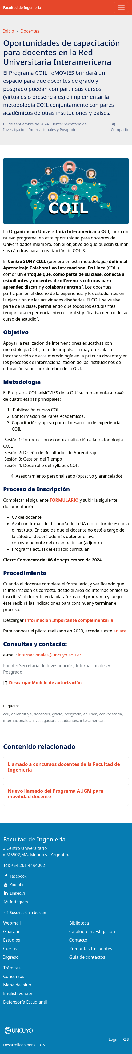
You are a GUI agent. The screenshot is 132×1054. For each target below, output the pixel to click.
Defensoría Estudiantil (25, 1002)
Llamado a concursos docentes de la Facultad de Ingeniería (64, 767)
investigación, (44, 720)
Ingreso (11, 957)
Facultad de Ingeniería (22, 7)
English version (18, 993)
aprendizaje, (22, 714)
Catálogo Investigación (92, 931)
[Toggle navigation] (121, 7)
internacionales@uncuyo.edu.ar (49, 655)
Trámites (12, 968)
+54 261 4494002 (28, 865)
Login (114, 1039)
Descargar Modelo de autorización (45, 683)
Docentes (30, 31)
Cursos (10, 948)
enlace (119, 631)
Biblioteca (79, 923)
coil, (6, 714)
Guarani (11, 931)
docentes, (42, 714)
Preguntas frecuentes (90, 948)
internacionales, (17, 720)
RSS (125, 1039)
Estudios (11, 940)
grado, (57, 714)
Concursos (13, 976)
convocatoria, (111, 714)
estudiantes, (68, 720)
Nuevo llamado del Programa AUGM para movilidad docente (55, 794)
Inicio (8, 31)
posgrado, (73, 714)
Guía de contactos (87, 957)
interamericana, (94, 720)
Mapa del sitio (17, 985)
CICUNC (41, 1044)
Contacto (78, 940)
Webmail (12, 923)
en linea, (90, 714)
